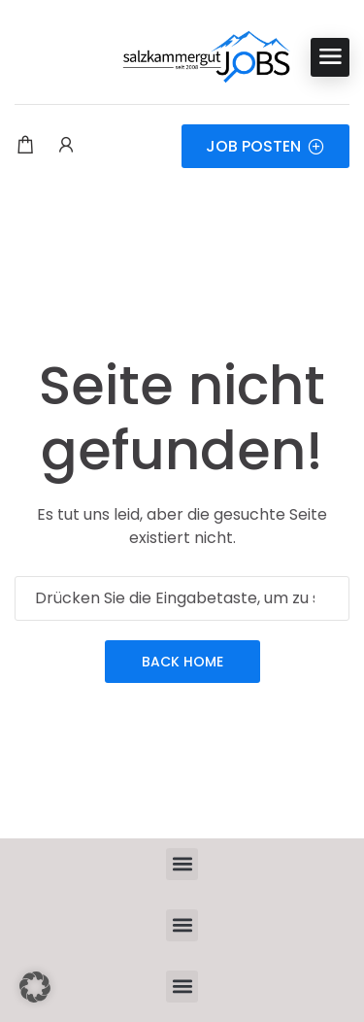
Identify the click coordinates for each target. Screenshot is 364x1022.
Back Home (182, 661)
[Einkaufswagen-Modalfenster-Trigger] (25, 146)
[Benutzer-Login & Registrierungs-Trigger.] (66, 146)
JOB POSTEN (265, 146)
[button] (182, 864)
